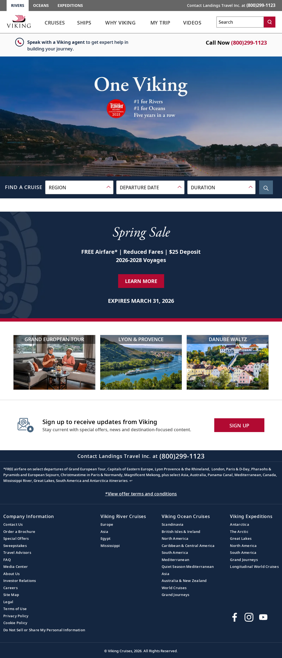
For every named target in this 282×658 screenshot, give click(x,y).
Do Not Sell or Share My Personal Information (44, 629)
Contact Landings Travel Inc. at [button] (231, 5)
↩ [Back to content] (130, 480)
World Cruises (174, 587)
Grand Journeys (175, 594)
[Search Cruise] (266, 187)
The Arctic (239, 531)
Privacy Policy (16, 615)
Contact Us (13, 524)
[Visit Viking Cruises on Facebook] (234, 617)
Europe (107, 524)
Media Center (15, 566)
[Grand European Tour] (54, 362)
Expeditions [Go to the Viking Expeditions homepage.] (70, 5)
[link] (55, 24)
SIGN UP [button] (239, 425)
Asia (104, 531)
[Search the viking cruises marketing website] (240, 22)
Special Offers (16, 538)
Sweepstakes (15, 545)
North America (175, 538)
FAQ (7, 559)
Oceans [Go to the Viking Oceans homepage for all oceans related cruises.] (41, 5)
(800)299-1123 (249, 42)
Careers (10, 587)
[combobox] (79, 187)
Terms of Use (15, 608)
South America (175, 552)
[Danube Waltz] (227, 362)
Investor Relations (19, 580)
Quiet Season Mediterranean (188, 566)
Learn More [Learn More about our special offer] (141, 281)
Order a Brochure (19, 531)
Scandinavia (173, 524)
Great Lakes (240, 538)
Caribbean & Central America (188, 545)
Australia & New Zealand (184, 580)
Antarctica (239, 524)
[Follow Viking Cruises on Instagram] (249, 617)
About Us (11, 573)
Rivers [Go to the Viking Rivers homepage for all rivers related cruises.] (17, 5)
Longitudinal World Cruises (254, 566)
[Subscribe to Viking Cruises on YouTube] (263, 617)
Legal (8, 601)
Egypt (105, 538)
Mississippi (110, 545)
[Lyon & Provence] (141, 362)
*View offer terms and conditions (141, 494)
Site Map (11, 594)
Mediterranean (175, 559)
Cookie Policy (15, 622)
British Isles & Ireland (181, 531)
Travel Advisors (17, 552)
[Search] (269, 22)
